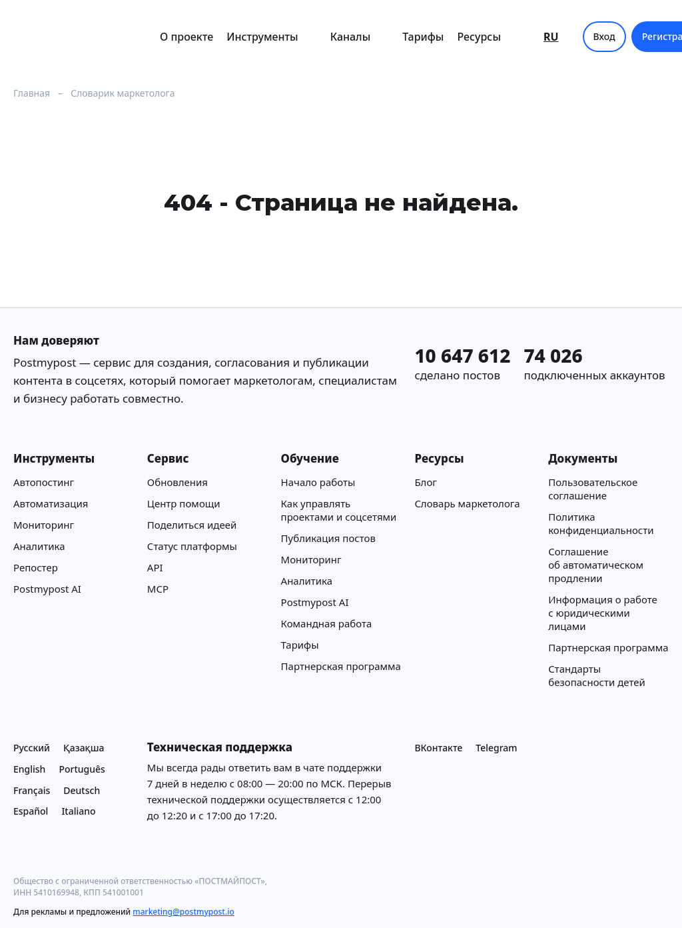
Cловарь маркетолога (466, 503)
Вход (604, 36)
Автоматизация (50, 503)
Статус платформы (192, 546)
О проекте (186, 36)
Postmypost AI (47, 588)
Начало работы (318, 482)
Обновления (177, 482)
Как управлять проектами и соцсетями (339, 510)
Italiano (78, 811)
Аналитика (39, 546)
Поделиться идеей (191, 524)
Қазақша (84, 747)
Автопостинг (43, 482)
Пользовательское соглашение (592, 488)
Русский (31, 747)
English (29, 769)
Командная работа (326, 623)
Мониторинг (43, 524)
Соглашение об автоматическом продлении (595, 565)
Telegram (496, 747)
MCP (158, 588)
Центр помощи (183, 503)
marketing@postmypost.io (183, 911)
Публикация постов (328, 538)
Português (82, 769)
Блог (425, 482)
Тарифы (423, 36)
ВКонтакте (438, 747)
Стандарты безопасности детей (596, 675)
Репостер (35, 567)
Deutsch (81, 790)
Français (31, 790)
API (155, 567)
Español (30, 811)
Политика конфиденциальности (600, 523)
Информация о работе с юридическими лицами (602, 613)
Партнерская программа (341, 666)
